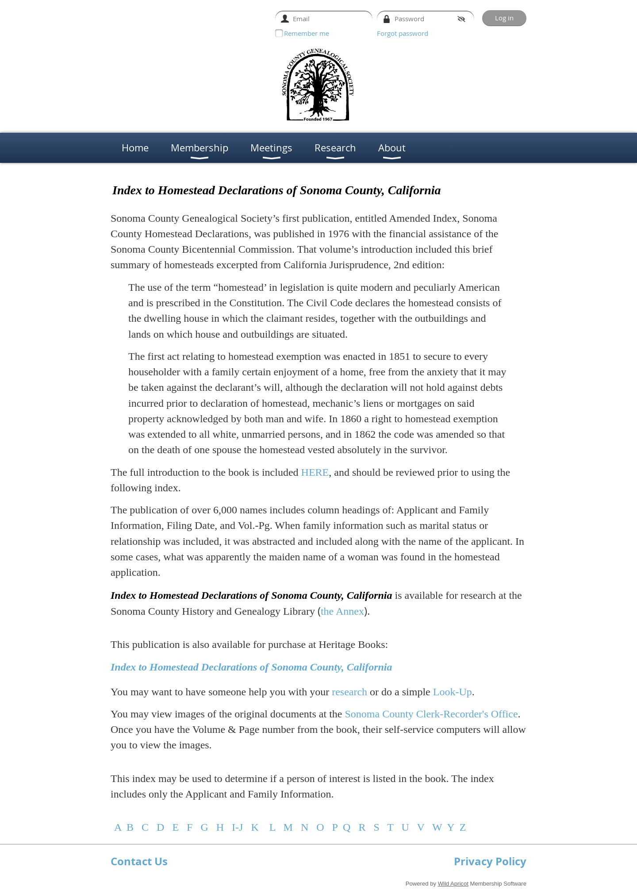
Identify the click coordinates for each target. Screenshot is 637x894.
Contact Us (139, 861)
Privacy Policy (490, 861)
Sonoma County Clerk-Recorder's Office (431, 714)
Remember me (306, 33)
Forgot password (402, 33)
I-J (237, 827)
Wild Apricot (453, 883)
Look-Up (452, 691)
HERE (315, 472)
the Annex (342, 611)
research (349, 691)
